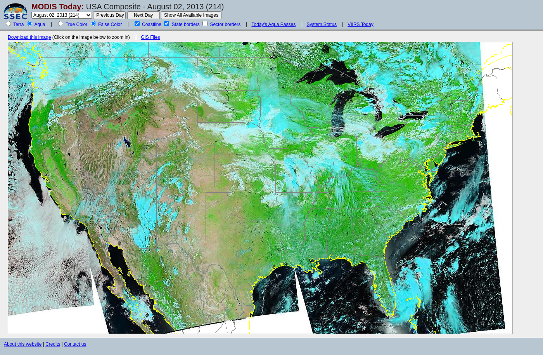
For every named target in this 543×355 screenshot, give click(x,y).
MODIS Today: (57, 6)
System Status (322, 24)
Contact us (75, 344)
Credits (52, 344)
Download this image (29, 37)
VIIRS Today (360, 24)
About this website (23, 344)
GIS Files (150, 37)
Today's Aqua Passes (273, 24)
